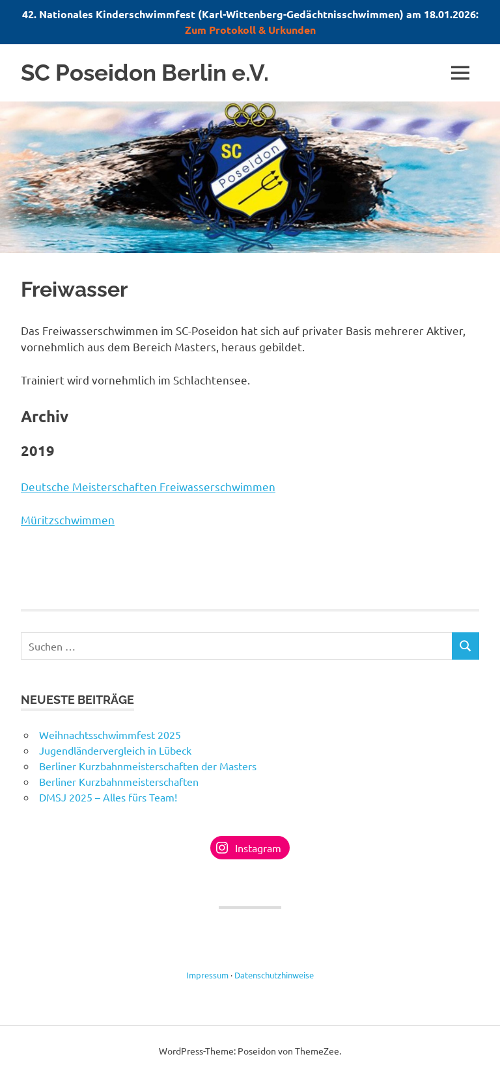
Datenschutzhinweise (274, 974)
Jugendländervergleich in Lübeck (115, 750)
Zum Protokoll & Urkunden (250, 29)
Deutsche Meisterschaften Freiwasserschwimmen (148, 486)
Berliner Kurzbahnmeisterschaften (119, 781)
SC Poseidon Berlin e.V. (145, 72)
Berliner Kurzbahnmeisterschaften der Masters (148, 765)
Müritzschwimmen (68, 519)
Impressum (207, 974)
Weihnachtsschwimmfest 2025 (110, 734)
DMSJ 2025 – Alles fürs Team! (108, 796)
